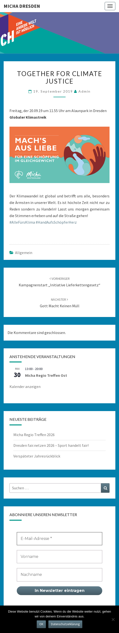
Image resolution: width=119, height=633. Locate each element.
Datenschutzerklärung (65, 624)
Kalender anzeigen (25, 386)
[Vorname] (59, 556)
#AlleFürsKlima (22, 222)
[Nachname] (59, 574)
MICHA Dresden (22, 6)
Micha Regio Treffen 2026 (34, 434)
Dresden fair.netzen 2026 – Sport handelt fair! (51, 445)
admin (84, 91)
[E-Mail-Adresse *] (59, 538)
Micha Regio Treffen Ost (46, 375)
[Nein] (112, 619)
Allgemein (23, 252)
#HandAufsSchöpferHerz (56, 222)
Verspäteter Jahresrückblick (36, 456)
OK (41, 624)
